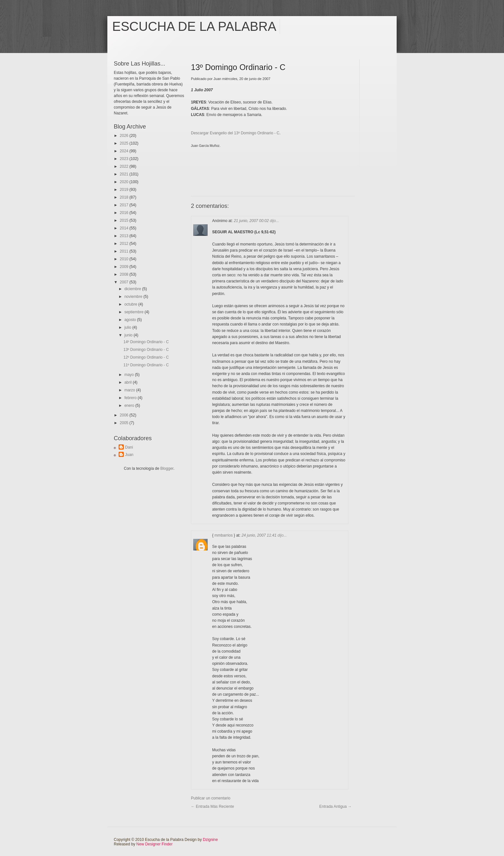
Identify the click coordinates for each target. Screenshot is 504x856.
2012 (125, 243)
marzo (130, 390)
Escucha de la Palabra (194, 26)
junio (129, 335)
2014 (125, 228)
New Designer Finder (154, 844)
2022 (125, 166)
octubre (131, 304)
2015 (125, 220)
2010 (125, 259)
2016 (125, 212)
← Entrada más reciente (212, 806)
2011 (125, 251)
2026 (125, 135)
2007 (125, 282)
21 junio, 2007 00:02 (252, 220)
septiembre (134, 312)
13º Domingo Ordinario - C (146, 349)
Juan (129, 454)
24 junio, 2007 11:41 (259, 535)
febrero (131, 398)
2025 (125, 143)
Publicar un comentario (210, 798)
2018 (125, 197)
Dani (129, 447)
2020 (125, 182)
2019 (125, 189)
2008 (125, 274)
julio (128, 327)
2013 (125, 236)
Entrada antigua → (335, 806)
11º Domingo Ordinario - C (146, 365)
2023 (125, 158)
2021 (125, 174)
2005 (125, 423)
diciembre (133, 289)
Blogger (167, 468)
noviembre (133, 296)
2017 (125, 205)
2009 (125, 266)
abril (128, 382)
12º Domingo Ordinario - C (146, 357)
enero (129, 405)
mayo (129, 374)
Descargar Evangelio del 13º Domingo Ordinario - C (235, 133)
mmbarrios (223, 535)
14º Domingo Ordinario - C (146, 342)
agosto (130, 319)
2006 (125, 415)
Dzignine (210, 839)
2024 (125, 151)
